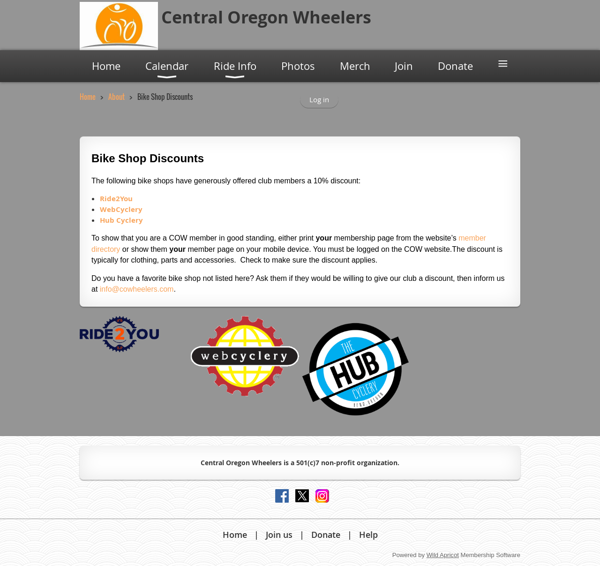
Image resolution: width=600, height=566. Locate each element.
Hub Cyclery (121, 220)
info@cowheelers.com (137, 289)
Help (368, 534)
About (116, 96)
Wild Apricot (443, 554)
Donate (325, 534)
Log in (319, 99)
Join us (279, 534)
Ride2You (116, 199)
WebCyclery (121, 209)
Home (88, 96)
